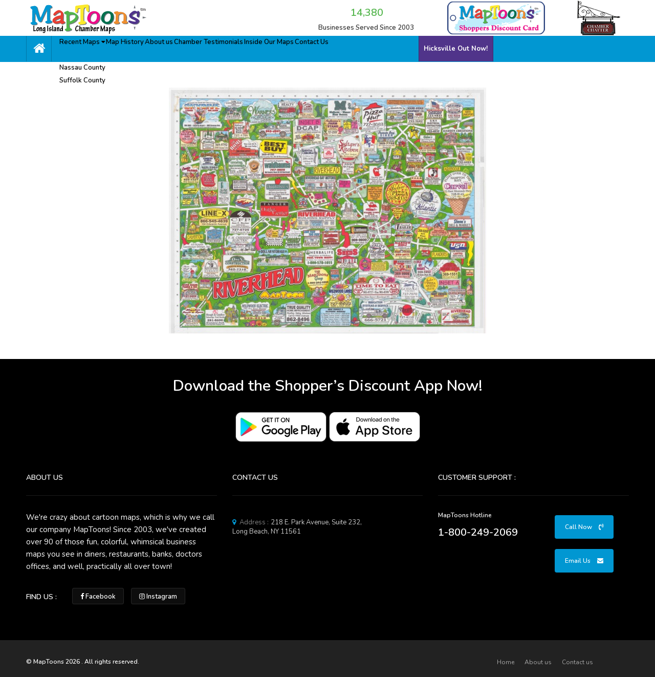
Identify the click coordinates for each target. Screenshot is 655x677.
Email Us (584, 561)
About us (182, 47)
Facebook (98, 596)
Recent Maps (87, 47)
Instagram (158, 596)
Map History (140, 47)
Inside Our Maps (308, 47)
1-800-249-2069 (478, 532)
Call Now (584, 527)
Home (505, 662)
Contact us (577, 662)
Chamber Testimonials (240, 47)
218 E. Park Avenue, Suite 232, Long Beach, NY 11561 (297, 527)
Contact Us (360, 47)
